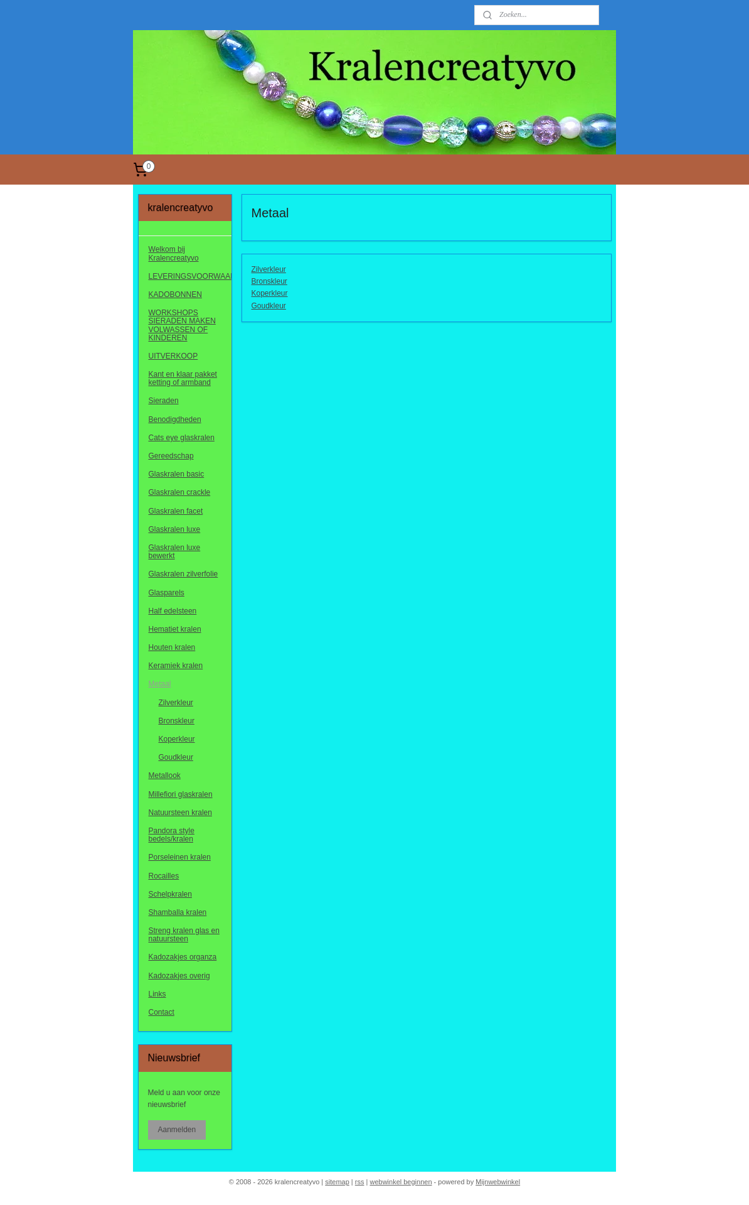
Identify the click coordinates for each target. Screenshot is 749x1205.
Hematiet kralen (175, 629)
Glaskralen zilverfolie (183, 574)
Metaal (160, 683)
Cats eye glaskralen (182, 437)
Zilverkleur (268, 269)
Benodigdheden (175, 419)
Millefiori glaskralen (181, 794)
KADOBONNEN (175, 294)
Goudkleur (268, 305)
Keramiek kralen (176, 665)
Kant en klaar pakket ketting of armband (183, 378)
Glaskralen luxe (175, 529)
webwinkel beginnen (400, 1182)
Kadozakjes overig (179, 975)
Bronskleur (269, 281)
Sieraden (164, 400)
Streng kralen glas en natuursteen (184, 934)
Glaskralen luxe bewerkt (175, 551)
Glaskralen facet (176, 511)
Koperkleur (269, 293)
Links (157, 994)
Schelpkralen (170, 894)
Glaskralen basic (177, 474)
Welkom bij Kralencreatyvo (174, 253)
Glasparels (166, 592)
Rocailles (164, 876)
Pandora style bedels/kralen (171, 834)
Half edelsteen (173, 611)
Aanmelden (177, 1129)
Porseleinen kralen (180, 857)
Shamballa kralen (178, 912)
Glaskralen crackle (180, 492)
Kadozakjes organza (183, 957)
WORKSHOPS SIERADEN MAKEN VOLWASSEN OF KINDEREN (182, 325)
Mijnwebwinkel (497, 1182)
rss (359, 1182)
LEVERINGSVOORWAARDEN (190, 276)
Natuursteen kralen (180, 812)
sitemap (337, 1182)
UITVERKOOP (173, 356)
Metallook (165, 775)
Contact (161, 1012)
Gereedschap (171, 455)
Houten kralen (172, 647)
